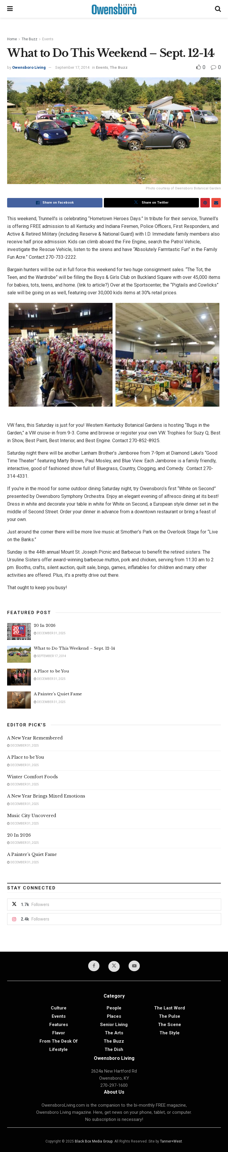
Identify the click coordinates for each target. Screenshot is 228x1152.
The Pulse (169, 1016)
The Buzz (29, 39)
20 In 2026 (45, 625)
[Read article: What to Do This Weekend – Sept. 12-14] (19, 654)
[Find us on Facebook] (93, 966)
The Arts (114, 1033)
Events (47, 39)
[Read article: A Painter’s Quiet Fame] (19, 699)
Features (58, 1024)
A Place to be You (52, 671)
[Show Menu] (10, 9)
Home (12, 39)
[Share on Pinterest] (205, 202)
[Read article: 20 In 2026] (19, 631)
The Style (169, 1033)
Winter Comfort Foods (32, 776)
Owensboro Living (29, 67)
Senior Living (114, 1024)
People (114, 1008)
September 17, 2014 (72, 67)
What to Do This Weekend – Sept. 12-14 (74, 648)
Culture (58, 1008)
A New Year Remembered (35, 738)
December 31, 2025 (50, 633)
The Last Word (169, 1008)
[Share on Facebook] (54, 202)
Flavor (58, 1033)
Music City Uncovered (31, 815)
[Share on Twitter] (151, 202)
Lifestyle (58, 1049)
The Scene (169, 1024)
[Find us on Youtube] (134, 966)
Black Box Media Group (94, 1141)
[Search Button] (218, 9)
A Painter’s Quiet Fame (58, 693)
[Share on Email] (216, 202)
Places (114, 1016)
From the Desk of (58, 1041)
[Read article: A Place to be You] (19, 677)
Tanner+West (171, 1141)
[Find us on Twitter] (114, 966)
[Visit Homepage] (114, 9)
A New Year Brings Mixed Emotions (46, 796)
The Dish (113, 1049)
